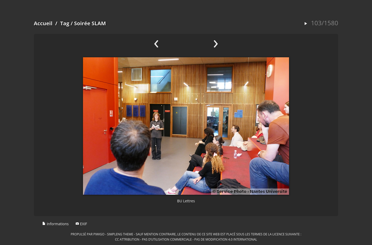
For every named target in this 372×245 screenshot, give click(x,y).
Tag (64, 23)
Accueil (43, 23)
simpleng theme (120, 234)
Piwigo (99, 234)
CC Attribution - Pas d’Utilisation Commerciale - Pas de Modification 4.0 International (186, 239)
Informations (55, 223)
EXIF (81, 223)
